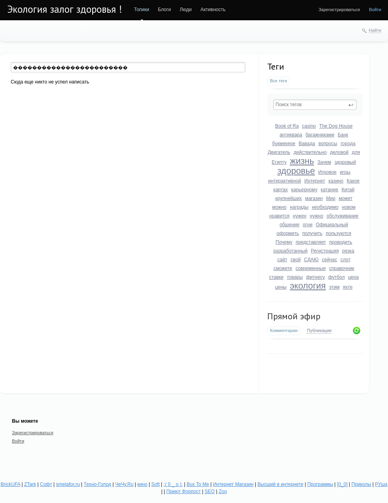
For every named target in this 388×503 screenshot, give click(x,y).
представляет (311, 242)
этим (334, 287)
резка (348, 251)
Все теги (278, 80)
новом (348, 207)
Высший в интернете (280, 484)
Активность (212, 9)
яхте (348, 287)
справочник (341, 268)
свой (296, 259)
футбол (336, 277)
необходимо (325, 207)
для (356, 152)
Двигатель (279, 152)
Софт (46, 484)
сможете (283, 268)
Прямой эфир (293, 316)
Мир (330, 198)
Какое (353, 181)
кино (142, 484)
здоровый (345, 162)
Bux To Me (197, 484)
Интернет (315, 181)
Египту (279, 162)
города (348, 143)
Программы (320, 484)
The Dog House (336, 126)
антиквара (290, 135)
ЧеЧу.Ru (124, 484)
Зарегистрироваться (339, 9)
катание (329, 189)
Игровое (327, 172)
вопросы (327, 143)
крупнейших (288, 198)
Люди (186, 9)
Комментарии (283, 330)
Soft (155, 484)
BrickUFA (10, 484)
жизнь (302, 161)
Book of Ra (287, 126)
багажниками (320, 135)
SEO (210, 491)
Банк (343, 135)
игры (345, 172)
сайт (282, 259)
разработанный (291, 251)
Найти (375, 30)
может (346, 198)
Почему (283, 242)
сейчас (329, 259)
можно (279, 207)
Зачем (324, 162)
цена (353, 277)
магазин (313, 198)
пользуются (338, 233)
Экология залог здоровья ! (64, 9)
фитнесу (315, 277)
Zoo (223, 491)
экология (308, 286)
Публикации (319, 330)
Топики (141, 9)
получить (312, 233)
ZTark (30, 484)
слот (345, 259)
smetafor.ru (68, 484)
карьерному (304, 189)
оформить (287, 233)
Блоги (164, 9)
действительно (309, 152)
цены (281, 287)
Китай (347, 189)
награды (299, 207)
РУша (381, 484)
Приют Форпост (183, 491)
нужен (300, 216)
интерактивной (284, 181)
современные (310, 268)
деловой (339, 152)
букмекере (283, 143)
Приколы (361, 484)
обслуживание (342, 216)
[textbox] (315, 104)
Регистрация (325, 251)
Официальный (332, 224)
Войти (375, 9)
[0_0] (342, 484)
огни (307, 224)
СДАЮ (311, 259)
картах (280, 189)
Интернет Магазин (233, 484)
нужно (316, 216)
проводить (340, 242)
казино (335, 181)
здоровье (296, 171)
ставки (276, 277)
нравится (279, 216)
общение (289, 224)
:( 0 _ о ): (173, 484)
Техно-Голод (97, 484)
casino (309, 126)
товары (295, 277)
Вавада (307, 143)
